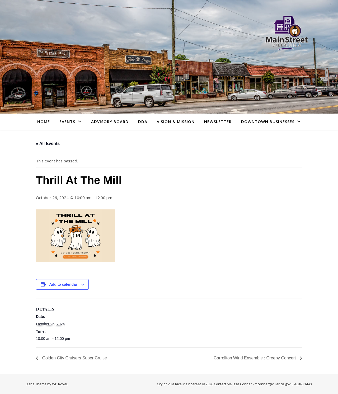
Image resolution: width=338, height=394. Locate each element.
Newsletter (218, 121)
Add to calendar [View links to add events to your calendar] (63, 284)
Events (67, 121)
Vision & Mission (176, 121)
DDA (142, 121)
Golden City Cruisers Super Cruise (74, 358)
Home (43, 121)
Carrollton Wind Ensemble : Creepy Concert (255, 358)
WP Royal (59, 384)
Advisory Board (110, 121)
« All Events (48, 143)
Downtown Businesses (267, 121)
